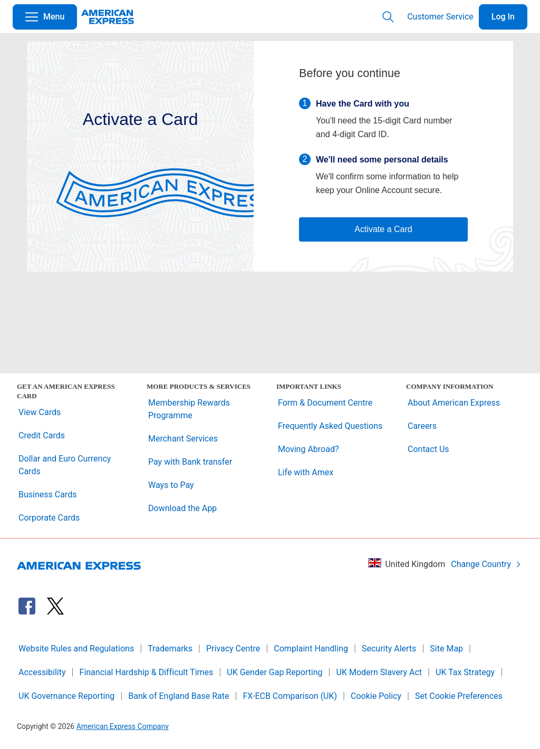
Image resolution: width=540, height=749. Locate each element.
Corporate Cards (49, 518)
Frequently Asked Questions (330, 426)
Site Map (446, 649)
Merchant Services (183, 439)
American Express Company (122, 726)
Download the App (182, 508)
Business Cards (47, 494)
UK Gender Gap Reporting (274, 672)
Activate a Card (383, 229)
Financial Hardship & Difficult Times (147, 672)
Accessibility (42, 672)
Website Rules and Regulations (76, 649)
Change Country (486, 564)
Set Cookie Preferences (459, 696)
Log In (503, 17)
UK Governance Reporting (66, 696)
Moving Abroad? (308, 449)
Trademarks (170, 649)
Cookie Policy (376, 696)
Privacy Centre (233, 649)
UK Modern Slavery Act (379, 672)
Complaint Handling (311, 649)
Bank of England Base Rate (178, 696)
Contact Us (428, 449)
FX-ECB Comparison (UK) (290, 696)
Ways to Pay (171, 485)
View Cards (39, 412)
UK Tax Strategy (465, 672)
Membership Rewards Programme (189, 409)
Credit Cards (41, 435)
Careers (422, 426)
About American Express (454, 403)
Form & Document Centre (325, 403)
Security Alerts (389, 649)
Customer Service (440, 17)
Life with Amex (305, 472)
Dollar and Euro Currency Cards (64, 465)
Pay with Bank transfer (190, 462)
